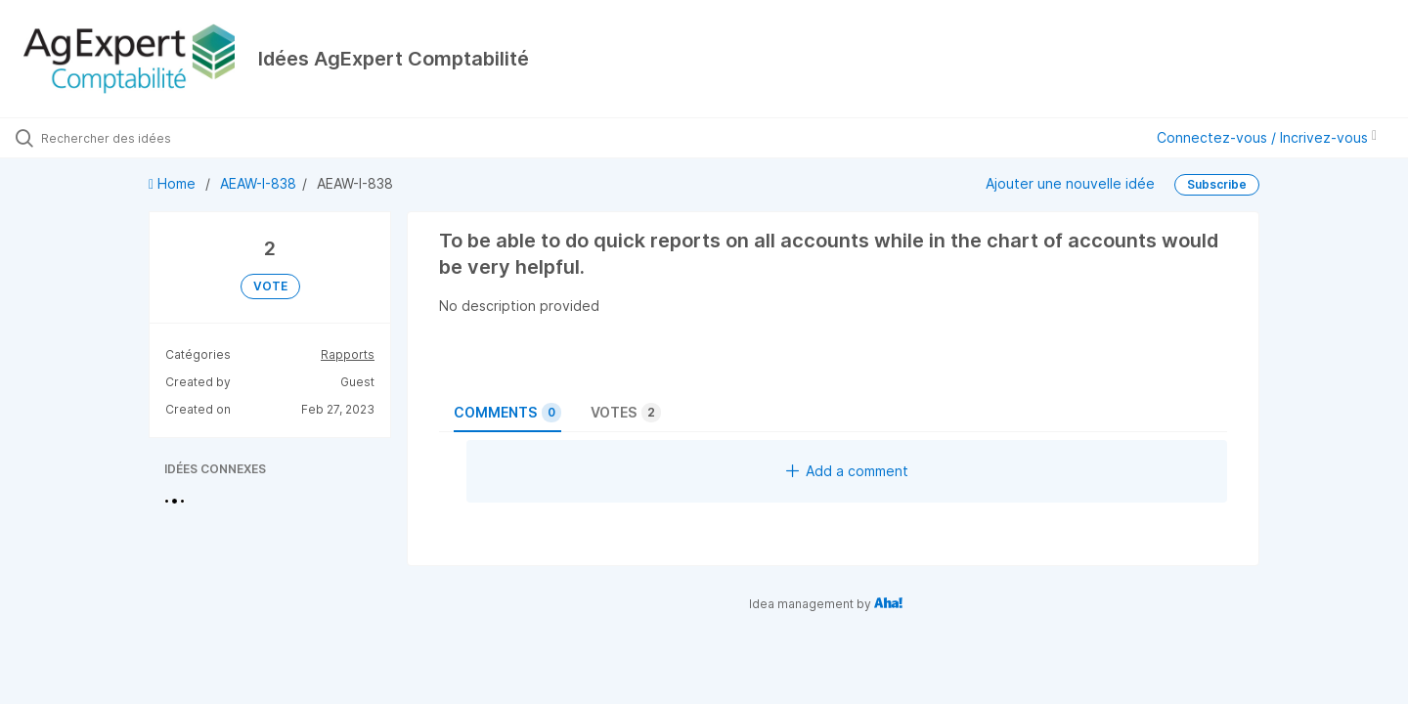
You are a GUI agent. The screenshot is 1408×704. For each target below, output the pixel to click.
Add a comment (847, 470)
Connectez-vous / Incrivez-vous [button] (1267, 137)
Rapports (347, 354)
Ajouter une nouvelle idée (1070, 183)
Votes (626, 412)
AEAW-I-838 (258, 183)
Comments (507, 412)
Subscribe (1217, 184)
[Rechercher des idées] (165, 138)
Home (174, 183)
